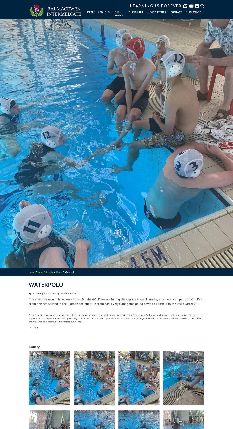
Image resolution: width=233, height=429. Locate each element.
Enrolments (193, 12)
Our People (119, 14)
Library (90, 12)
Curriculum (136, 12)
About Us (103, 12)
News (59, 272)
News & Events (157, 12)
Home (31, 272)
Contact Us (176, 14)
